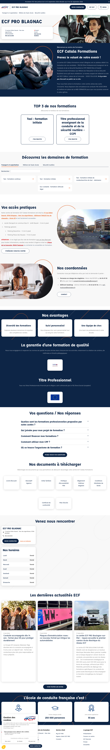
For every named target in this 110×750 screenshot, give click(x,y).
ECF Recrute (87, 739)
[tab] (10, 165)
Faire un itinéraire (25, 541)
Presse (85, 742)
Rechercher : (5, 171)
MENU (103, 7)
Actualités (86, 744)
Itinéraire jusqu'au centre (15, 251)
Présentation (87, 733)
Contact (64, 294)
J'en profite (37, 139)
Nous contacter (78, 7)
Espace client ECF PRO (63, 736)
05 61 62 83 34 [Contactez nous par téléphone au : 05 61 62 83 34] (8, 535)
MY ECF (91, 7)
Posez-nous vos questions (55, 455)
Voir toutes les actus (55, 687)
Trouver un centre (88, 736)
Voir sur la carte (9, 35)
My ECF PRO (60, 733)
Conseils (58, 739)
